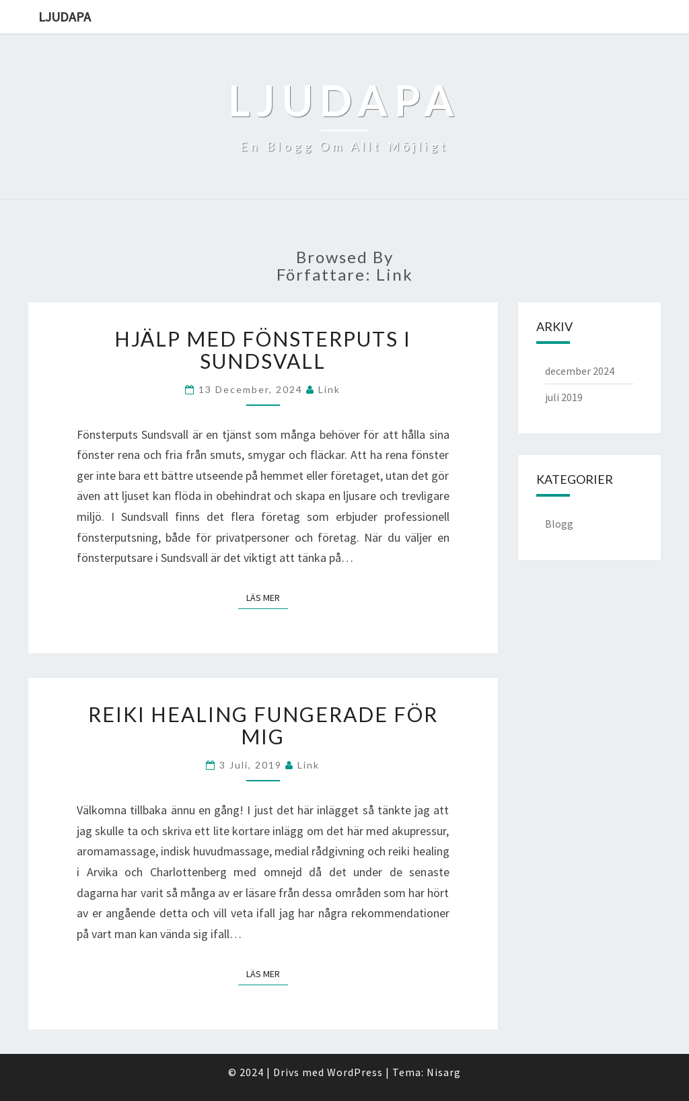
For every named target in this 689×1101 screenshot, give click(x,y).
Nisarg (444, 1072)
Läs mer (267, 597)
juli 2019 (564, 397)
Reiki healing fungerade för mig (263, 725)
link (329, 389)
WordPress (355, 1072)
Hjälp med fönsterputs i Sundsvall (262, 349)
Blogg (559, 523)
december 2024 (579, 371)
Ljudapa (64, 16)
